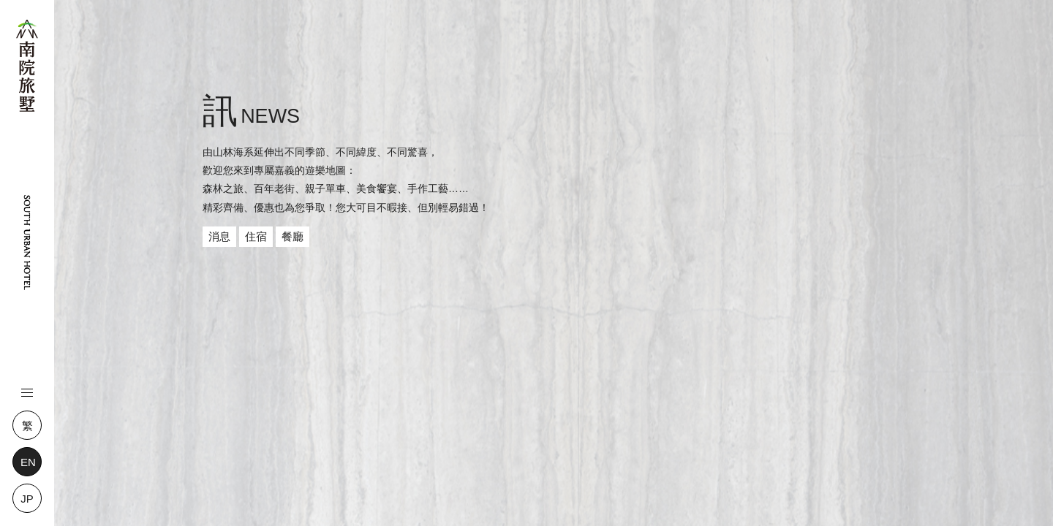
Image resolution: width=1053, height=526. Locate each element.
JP (27, 498)
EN (28, 462)
